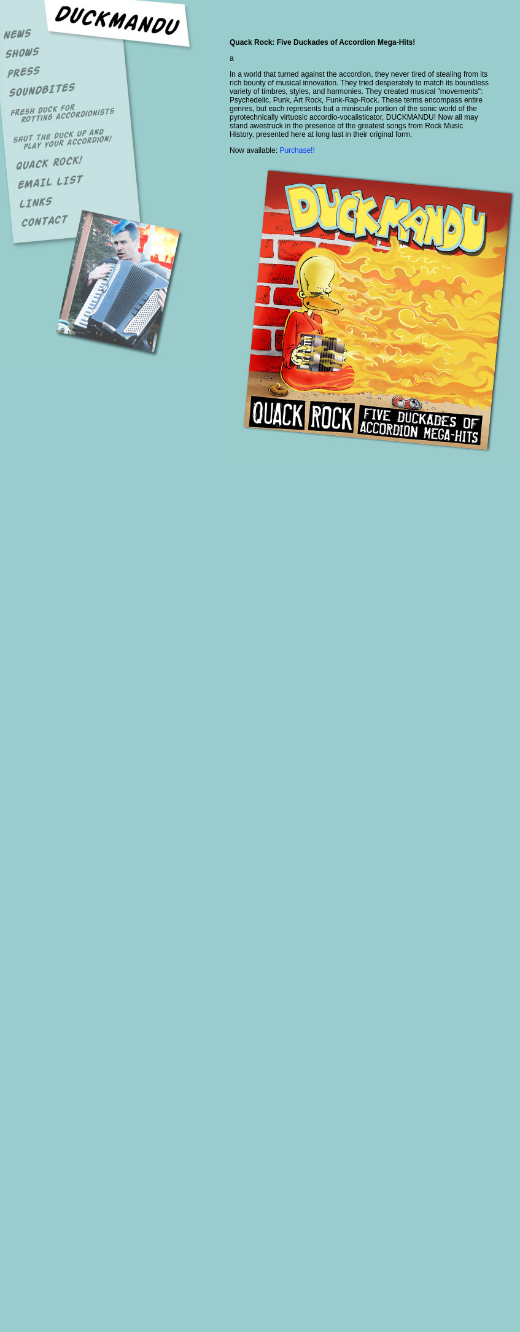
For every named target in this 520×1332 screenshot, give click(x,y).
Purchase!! (296, 150)
